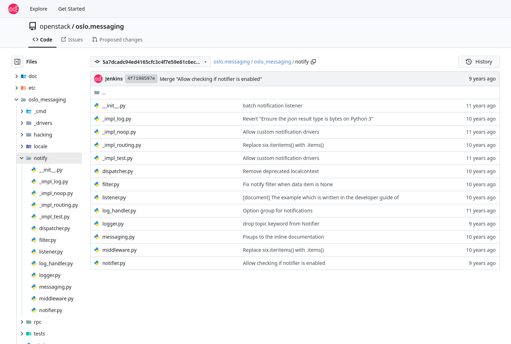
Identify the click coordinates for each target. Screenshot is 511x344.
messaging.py (118, 236)
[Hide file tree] (17, 62)
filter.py (110, 184)
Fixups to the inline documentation (283, 236)
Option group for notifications (278, 210)
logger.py (112, 223)
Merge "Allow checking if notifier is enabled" (211, 79)
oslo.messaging (100, 26)
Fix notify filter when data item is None (288, 184)
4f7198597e (141, 78)
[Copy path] (313, 61)
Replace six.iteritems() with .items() (283, 145)
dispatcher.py (117, 171)
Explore (38, 8)
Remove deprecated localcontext (281, 171)
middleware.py (119, 249)
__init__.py (113, 105)
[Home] (13, 8)
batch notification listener (273, 105)
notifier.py (113, 263)
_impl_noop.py (119, 131)
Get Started (71, 8)
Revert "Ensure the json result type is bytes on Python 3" (308, 118)
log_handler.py (119, 210)
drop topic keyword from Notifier (281, 223)
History (479, 61)
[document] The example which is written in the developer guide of (321, 197)
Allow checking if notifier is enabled (284, 263)
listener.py (114, 197)
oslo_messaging (272, 61)
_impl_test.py (117, 158)
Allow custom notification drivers (281, 131)
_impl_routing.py (121, 145)
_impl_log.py (116, 118)
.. (99, 92)
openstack (55, 26)
